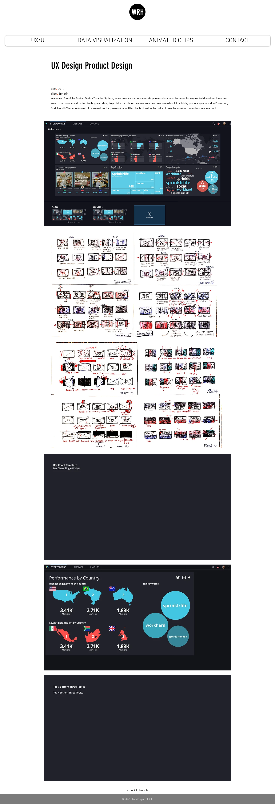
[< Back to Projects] (137, 790)
